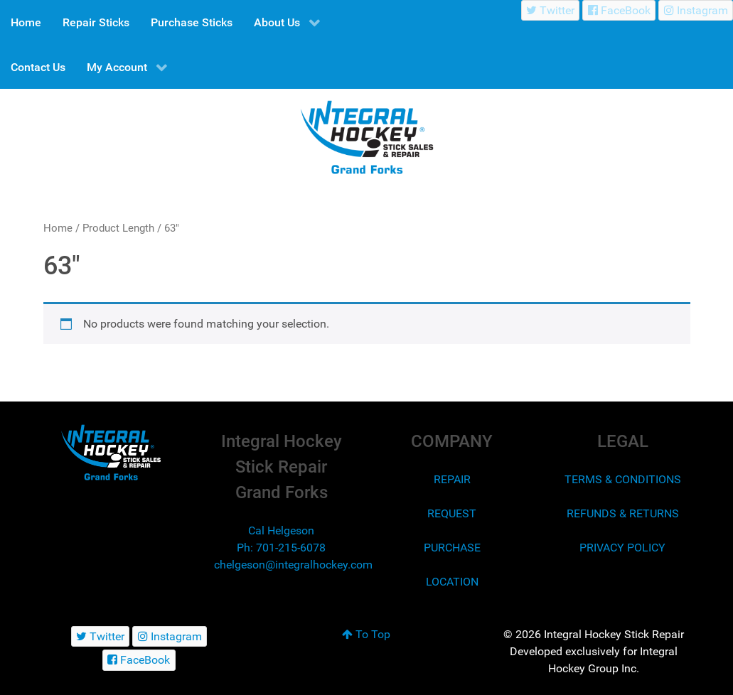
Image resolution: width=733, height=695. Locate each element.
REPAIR (452, 479)
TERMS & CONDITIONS (623, 479)
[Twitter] (550, 10)
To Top (366, 634)
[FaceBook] (619, 10)
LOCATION (452, 581)
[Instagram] (695, 10)
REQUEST (451, 513)
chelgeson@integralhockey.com (293, 564)
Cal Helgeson (281, 530)
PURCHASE (452, 547)
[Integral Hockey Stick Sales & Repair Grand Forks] (111, 452)
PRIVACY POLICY (622, 547)
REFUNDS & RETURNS (623, 513)
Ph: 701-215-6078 (281, 547)
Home (58, 228)
